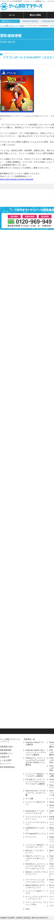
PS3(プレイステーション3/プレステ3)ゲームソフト (35, 858)
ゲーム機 (29, 798)
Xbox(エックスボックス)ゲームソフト (35, 873)
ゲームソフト (31, 837)
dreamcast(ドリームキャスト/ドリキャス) (34, 812)
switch (21, 26)
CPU (27, 909)
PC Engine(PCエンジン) (35, 833)
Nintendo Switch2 (30, 21)
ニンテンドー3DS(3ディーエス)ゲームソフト (35, 846)
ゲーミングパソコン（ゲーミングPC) (35, 903)
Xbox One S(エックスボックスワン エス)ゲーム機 (35, 793)
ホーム (12, 15)
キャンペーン (5, 764)
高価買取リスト (6, 753)
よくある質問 (5, 760)
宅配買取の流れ (6, 747)
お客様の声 (4, 757)
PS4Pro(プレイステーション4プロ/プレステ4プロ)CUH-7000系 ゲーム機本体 (35, 761)
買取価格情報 (5, 750)
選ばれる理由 (35, 15)
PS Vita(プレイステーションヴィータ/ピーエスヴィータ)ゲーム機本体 (35, 781)
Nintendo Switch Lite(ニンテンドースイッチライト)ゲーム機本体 (35, 752)
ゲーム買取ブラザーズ (8, 26)
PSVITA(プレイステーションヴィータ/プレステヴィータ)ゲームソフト (35, 866)
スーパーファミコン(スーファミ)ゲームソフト (35, 881)
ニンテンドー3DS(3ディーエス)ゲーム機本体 (35, 775)
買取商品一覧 (29, 739)
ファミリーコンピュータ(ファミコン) (35, 818)
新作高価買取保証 (7, 767)
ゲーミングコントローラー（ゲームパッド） (35, 898)
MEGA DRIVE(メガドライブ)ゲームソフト (35, 886)
